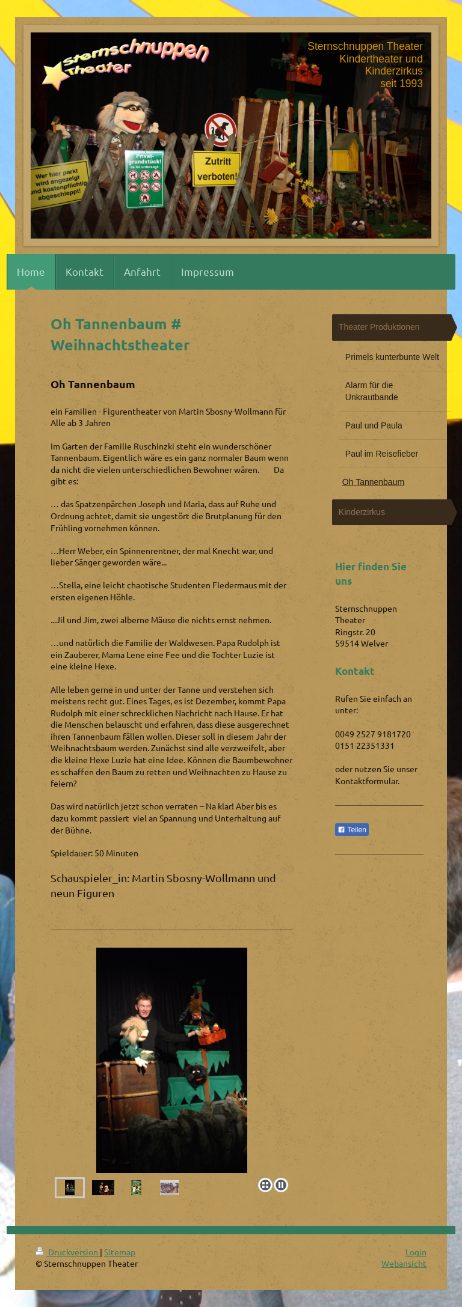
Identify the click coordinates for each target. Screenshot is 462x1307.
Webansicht (404, 1263)
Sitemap (119, 1251)
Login (416, 1251)
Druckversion (67, 1251)
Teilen (351, 830)
